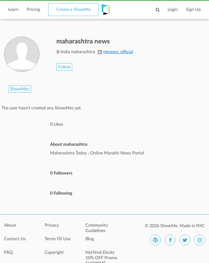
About (10, 225)
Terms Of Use (57, 239)
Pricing (33, 9)
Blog (89, 239)
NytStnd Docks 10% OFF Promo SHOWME (101, 255)
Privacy (52, 225)
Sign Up (193, 9)
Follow (64, 67)
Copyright (54, 252)
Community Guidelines (96, 228)
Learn (13, 9)
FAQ (8, 252)
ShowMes (19, 89)
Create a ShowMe (73, 9)
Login (173, 9)
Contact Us (15, 239)
